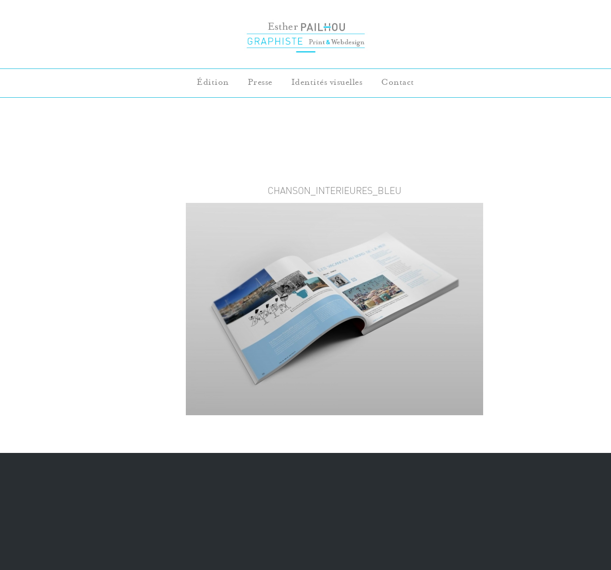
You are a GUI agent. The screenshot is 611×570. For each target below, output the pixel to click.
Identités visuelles (327, 82)
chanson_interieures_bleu (334, 190)
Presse (260, 82)
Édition (213, 82)
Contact (397, 82)
